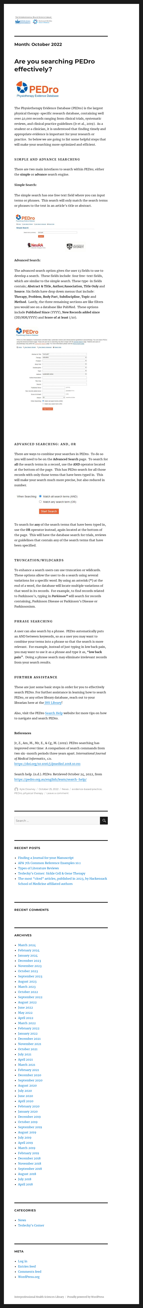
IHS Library (52, 703)
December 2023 (29, 961)
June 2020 (25, 1096)
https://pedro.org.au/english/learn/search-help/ (50, 779)
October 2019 (28, 1122)
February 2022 (28, 1028)
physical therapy (33, 793)
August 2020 (27, 1085)
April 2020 (25, 1101)
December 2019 (29, 1117)
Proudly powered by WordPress (85, 1297)
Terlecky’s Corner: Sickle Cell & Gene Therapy (51, 873)
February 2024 (28, 950)
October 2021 (27, 1049)
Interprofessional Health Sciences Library (39, 1297)
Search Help (54, 713)
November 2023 (30, 966)
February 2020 (28, 1106)
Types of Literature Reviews (38, 868)
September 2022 (30, 997)
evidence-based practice (87, 789)
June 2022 (25, 1007)
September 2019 (30, 1127)
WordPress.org (29, 1277)
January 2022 (28, 1033)
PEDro (18, 793)
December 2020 (29, 1075)
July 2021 (24, 1054)
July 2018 (24, 1179)
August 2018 (27, 1174)
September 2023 (30, 976)
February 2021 (28, 1070)
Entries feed (27, 1266)
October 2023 (28, 971)
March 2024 (27, 945)
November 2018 (29, 1163)
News (65, 789)
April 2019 (25, 1143)
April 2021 (25, 1059)
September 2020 (30, 1080)
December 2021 (29, 1039)
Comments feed (29, 1271)
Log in (22, 1261)
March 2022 (27, 1023)
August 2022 (27, 1002)
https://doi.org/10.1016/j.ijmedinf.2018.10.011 (47, 764)
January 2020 (28, 1111)
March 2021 (26, 1065)
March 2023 (27, 987)
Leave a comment (58, 793)
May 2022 (25, 1013)
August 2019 (27, 1132)
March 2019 (26, 1148)
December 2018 (29, 1158)
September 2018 (30, 1169)
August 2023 (27, 981)
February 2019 (28, 1153)
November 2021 (29, 1044)
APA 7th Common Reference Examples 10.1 (49, 863)
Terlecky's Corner (31, 1225)
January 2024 (28, 955)
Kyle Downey (27, 789)
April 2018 (25, 1184)
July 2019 (24, 1137)
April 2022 (25, 1018)
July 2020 (25, 1091)
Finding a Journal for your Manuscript (46, 858)
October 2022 (28, 992)
